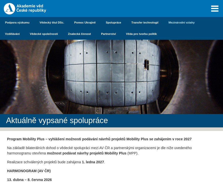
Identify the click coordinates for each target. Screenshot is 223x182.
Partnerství (108, 33)
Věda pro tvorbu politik (141, 33)
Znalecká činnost (79, 33)
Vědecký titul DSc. (51, 22)
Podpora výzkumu (17, 22)
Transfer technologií (144, 22)
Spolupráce (113, 22)
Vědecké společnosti (44, 33)
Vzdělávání (12, 33)
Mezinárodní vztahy (182, 22)
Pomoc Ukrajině (85, 22)
